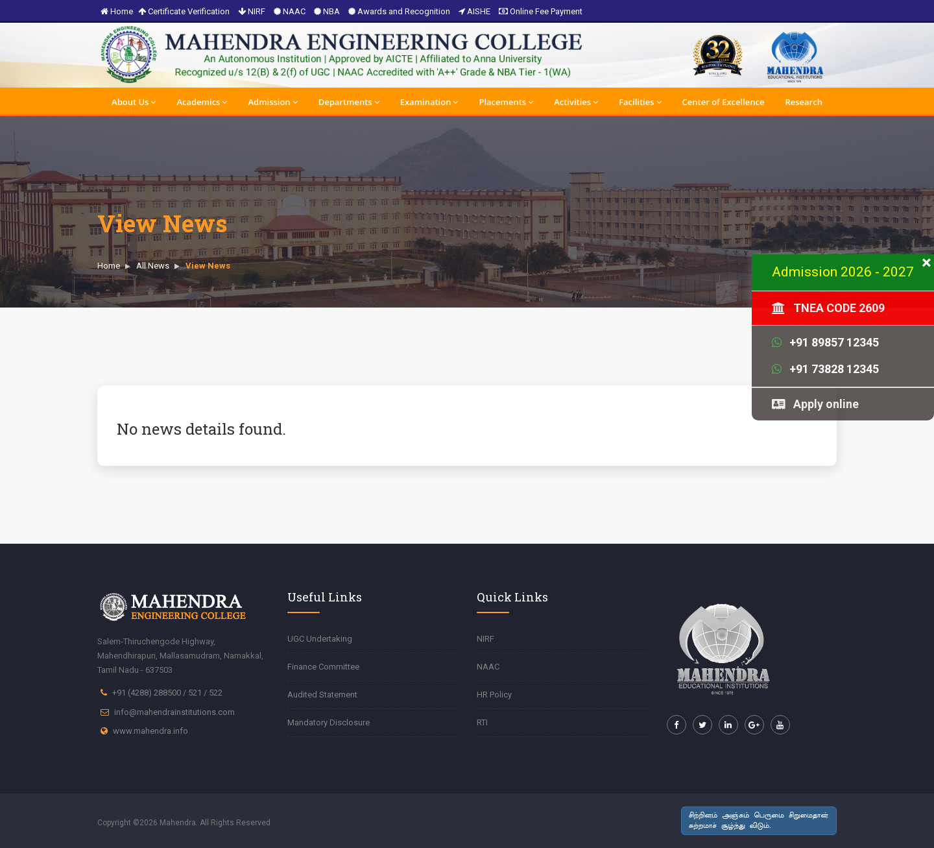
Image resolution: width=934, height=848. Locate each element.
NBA (327, 11)
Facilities (640, 102)
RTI (482, 722)
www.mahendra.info (150, 731)
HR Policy (494, 694)
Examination (429, 102)
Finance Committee (323, 667)
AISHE (474, 11)
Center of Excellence (723, 102)
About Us (134, 102)
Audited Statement (322, 694)
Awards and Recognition (399, 11)
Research (803, 102)
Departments (348, 102)
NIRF (251, 11)
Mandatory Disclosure (328, 722)
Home (117, 11)
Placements (506, 102)
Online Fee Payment (540, 11)
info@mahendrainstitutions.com (174, 712)
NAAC (289, 11)
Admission (272, 102)
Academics (201, 102)
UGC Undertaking (319, 639)
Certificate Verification (184, 11)
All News (152, 266)
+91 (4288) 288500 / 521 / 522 (167, 692)
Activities (576, 102)
